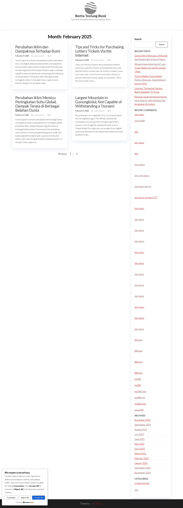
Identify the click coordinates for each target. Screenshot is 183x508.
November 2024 (142, 472)
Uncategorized (141, 483)
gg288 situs (140, 403)
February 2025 (141, 458)
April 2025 (139, 448)
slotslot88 (139, 120)
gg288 (137, 379)
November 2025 (142, 420)
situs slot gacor (141, 175)
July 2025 (139, 434)
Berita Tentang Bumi (90, 16)
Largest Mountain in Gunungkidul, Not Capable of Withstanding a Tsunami (98, 101)
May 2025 (139, 443)
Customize (11, 497)
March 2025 (140, 453)
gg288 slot (139, 397)
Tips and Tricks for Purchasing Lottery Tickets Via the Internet (99, 51)
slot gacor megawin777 (145, 197)
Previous (62, 153)
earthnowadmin (39, 56)
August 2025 (140, 429)
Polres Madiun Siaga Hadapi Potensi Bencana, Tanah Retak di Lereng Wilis (150, 80)
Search (138, 39)
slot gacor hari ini (142, 186)
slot (136, 131)
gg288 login (140, 391)
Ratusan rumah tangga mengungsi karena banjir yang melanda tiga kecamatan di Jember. (150, 100)
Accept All (38, 497)
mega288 (139, 410)
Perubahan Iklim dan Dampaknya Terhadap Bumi (37, 49)
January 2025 (141, 463)
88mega (138, 339)
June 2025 (139, 439)
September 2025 (142, 424)
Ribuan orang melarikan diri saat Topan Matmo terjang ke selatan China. (150, 68)
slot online (139, 164)
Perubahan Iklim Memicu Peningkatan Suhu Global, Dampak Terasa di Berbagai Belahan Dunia (37, 103)
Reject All (25, 497)
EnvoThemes (96, 503)
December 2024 (142, 467)
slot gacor (139, 114)
